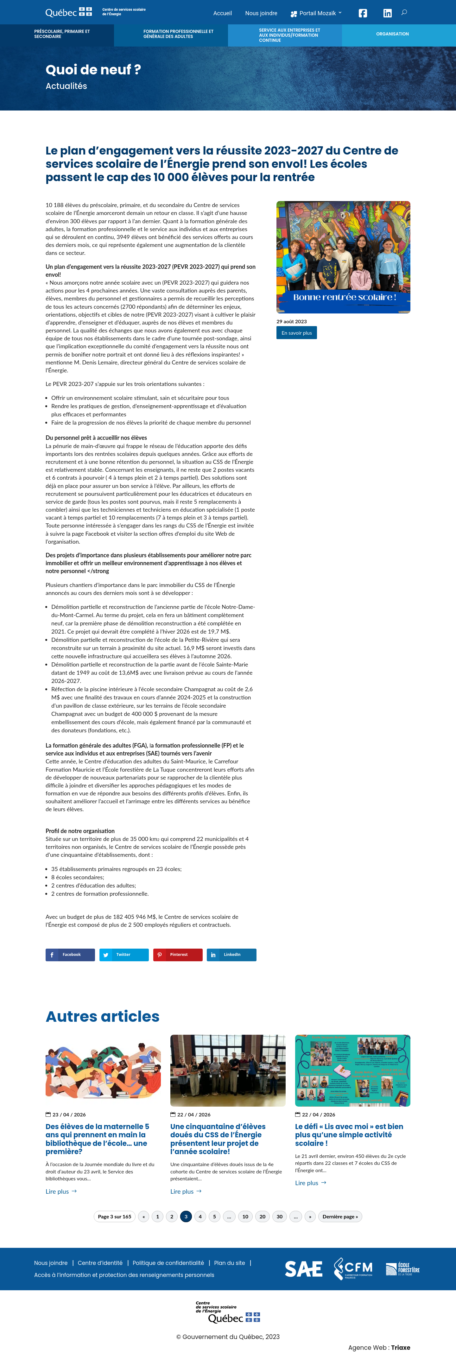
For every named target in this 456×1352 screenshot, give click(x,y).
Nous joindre (51, 1263)
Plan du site (229, 1263)
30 (280, 1217)
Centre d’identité (100, 1263)
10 (246, 1217)
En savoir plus (297, 333)
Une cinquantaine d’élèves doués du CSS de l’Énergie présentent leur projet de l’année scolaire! (218, 1139)
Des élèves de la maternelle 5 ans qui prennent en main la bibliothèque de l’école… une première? (97, 1139)
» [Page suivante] (310, 1217)
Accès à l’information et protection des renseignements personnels (124, 1275)
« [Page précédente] (143, 1217)
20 (263, 1217)
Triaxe (400, 1347)
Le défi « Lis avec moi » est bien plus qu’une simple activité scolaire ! (349, 1135)
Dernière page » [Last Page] (340, 1217)
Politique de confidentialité (168, 1263)
